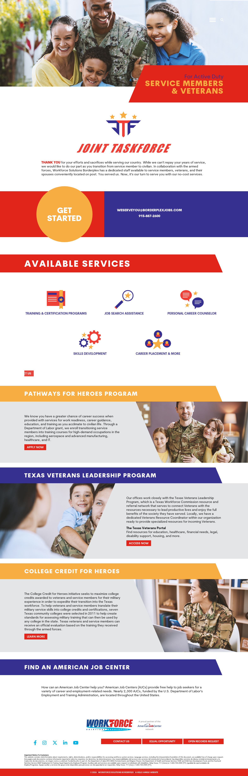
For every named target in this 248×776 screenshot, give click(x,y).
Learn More (36, 636)
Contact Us (121, 741)
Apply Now (35, 447)
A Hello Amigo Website (146, 772)
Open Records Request (203, 741)
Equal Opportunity (162, 741)
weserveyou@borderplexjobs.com (149, 210)
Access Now (139, 543)
